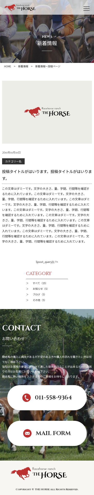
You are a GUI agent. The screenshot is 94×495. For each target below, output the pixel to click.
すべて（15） (40, 283)
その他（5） (40, 300)
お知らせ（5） (41, 288)
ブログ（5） (40, 294)
